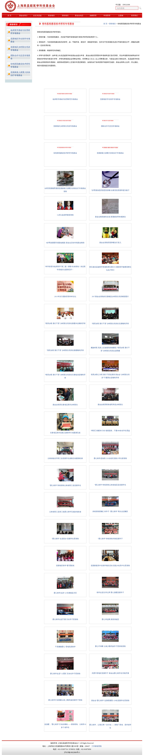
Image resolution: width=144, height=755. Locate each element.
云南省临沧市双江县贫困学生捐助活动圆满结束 (65, 458)
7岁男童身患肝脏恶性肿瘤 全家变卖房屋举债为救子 (110, 190)
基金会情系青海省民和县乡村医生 (110, 405)
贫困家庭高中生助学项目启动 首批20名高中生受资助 (110, 566)
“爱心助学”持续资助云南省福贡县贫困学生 (110, 485)
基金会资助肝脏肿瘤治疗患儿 (110, 243)
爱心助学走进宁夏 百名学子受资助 (65, 619)
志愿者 (120, 16)
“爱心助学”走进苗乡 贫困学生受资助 (65, 539)
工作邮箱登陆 (97, 746)
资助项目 (65, 16)
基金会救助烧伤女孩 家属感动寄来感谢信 (110, 217)
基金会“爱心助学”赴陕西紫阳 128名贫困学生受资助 (110, 700)
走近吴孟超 (37, 16)
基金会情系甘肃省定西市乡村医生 (65, 405)
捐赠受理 (93, 16)
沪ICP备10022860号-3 (72, 752)
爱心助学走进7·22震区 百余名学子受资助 (65, 674)
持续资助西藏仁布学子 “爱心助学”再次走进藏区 (110, 511)
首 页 (9, 16)
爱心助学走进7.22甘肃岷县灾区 (65, 593)
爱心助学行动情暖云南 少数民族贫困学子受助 (65, 700)
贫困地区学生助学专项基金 (110, 99)
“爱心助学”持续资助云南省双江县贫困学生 (65, 485)
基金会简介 (23, 16)
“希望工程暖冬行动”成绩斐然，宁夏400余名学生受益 (110, 431)
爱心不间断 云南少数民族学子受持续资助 (110, 646)
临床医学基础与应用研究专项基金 (65, 99)
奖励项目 (51, 16)
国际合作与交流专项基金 (110, 126)
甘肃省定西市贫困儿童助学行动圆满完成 (65, 433)
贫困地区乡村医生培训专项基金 (65, 126)
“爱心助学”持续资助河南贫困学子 (110, 539)
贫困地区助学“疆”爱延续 (65, 566)
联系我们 (134, 16)
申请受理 (107, 16)
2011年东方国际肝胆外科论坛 (65, 296)
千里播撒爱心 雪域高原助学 (65, 647)
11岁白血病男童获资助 (65, 215)
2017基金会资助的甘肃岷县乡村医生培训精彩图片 (110, 296)
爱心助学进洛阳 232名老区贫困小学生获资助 (110, 458)
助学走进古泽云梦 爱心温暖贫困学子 (110, 592)
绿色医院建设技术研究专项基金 (65, 153)
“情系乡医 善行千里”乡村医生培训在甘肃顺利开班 (110, 324)
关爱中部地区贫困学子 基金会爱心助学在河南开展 (110, 673)
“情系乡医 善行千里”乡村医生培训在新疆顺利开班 (65, 350)
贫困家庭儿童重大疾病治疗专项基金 (110, 153)
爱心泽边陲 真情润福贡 (110, 619)
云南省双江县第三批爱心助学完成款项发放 (65, 512)
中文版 (118, 5)
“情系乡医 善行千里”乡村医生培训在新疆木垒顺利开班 (65, 323)
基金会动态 (79, 16)
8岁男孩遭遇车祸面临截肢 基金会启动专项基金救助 (65, 243)
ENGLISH (126, 5)
